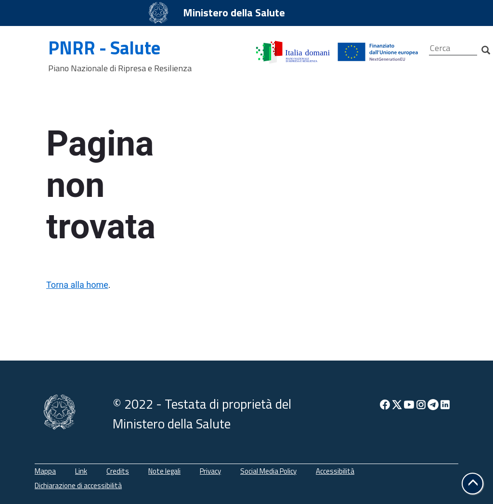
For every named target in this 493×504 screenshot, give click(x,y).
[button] (472, 483)
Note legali (164, 471)
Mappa (45, 471)
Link (81, 471)
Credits (117, 471)
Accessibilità (335, 471)
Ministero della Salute (234, 12)
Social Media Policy (268, 471)
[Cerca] (453, 48)
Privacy (210, 471)
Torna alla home (77, 285)
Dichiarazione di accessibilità (78, 485)
